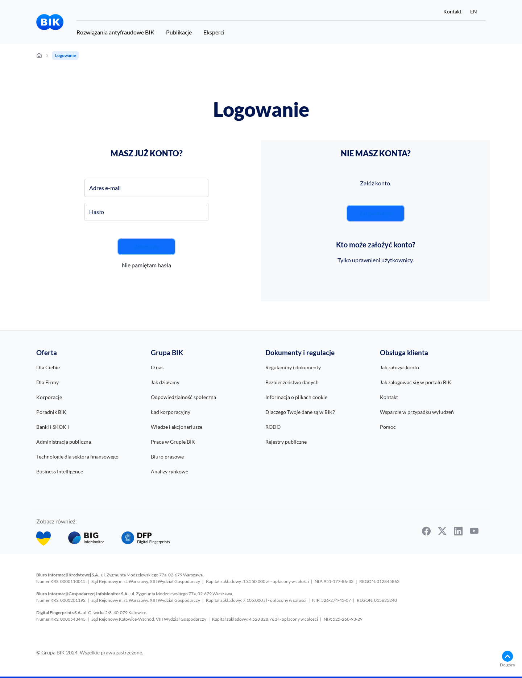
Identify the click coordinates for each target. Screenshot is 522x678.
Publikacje (179, 32)
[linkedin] (458, 531)
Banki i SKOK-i (53, 427)
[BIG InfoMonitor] (86, 538)
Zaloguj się (146, 246)
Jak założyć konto (399, 367)
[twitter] (442, 531)
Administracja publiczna (63, 442)
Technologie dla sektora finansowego (77, 456)
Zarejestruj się (376, 213)
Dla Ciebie (48, 367)
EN (473, 11)
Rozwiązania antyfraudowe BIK (115, 32)
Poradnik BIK (51, 412)
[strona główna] (39, 55)
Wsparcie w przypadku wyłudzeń (417, 412)
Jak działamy (165, 382)
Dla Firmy (47, 382)
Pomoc (388, 427)
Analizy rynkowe (169, 471)
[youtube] (474, 531)
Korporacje (49, 397)
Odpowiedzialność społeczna (183, 397)
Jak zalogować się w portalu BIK (415, 382)
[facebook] (426, 531)
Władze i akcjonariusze (176, 427)
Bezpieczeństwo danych (292, 382)
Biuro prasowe (167, 456)
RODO (273, 427)
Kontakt (452, 11)
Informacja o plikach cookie (296, 397)
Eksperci (213, 32)
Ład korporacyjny (170, 412)
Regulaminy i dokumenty (293, 367)
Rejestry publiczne (286, 442)
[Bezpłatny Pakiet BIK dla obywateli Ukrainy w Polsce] (43, 538)
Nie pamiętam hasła (146, 265)
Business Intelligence (59, 471)
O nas (157, 367)
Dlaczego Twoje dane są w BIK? (300, 412)
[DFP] (145, 538)
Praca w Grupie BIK (173, 442)
